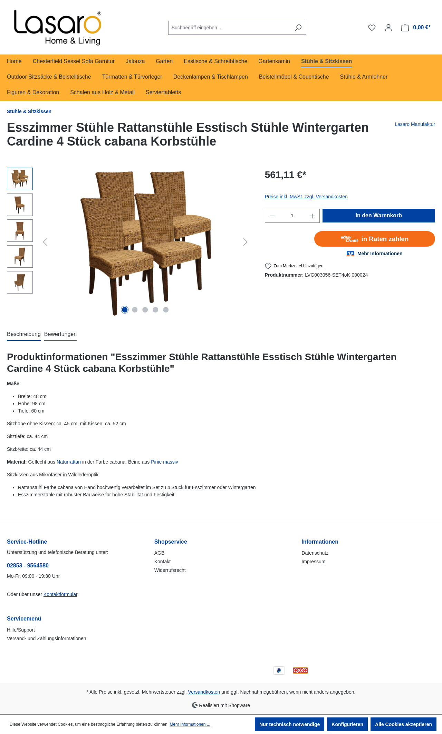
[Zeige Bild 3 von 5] (145, 310)
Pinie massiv (164, 462)
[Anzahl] (292, 216)
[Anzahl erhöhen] (312, 216)
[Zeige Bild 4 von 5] (155, 310)
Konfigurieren (347, 724)
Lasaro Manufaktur (415, 124)
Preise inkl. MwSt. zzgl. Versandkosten (306, 196)
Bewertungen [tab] (60, 334)
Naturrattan (69, 462)
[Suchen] (298, 28)
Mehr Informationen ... (190, 724)
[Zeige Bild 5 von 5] (166, 310)
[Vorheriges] (45, 242)
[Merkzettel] (372, 27)
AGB (159, 553)
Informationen (319, 542)
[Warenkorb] (416, 27)
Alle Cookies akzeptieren (403, 724)
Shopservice (170, 542)
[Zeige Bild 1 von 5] (124, 310)
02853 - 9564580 (28, 565)
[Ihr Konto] (388, 27)
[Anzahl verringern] (272, 216)
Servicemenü (24, 619)
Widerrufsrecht (170, 570)
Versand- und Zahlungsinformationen (46, 638)
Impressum (313, 561)
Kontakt (162, 561)
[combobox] (229, 28)
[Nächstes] (245, 242)
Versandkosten (204, 692)
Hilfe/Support (21, 630)
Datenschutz (314, 553)
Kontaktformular (60, 594)
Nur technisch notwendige (289, 724)
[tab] (24, 334)
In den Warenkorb (379, 215)
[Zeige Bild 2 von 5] (135, 310)
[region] (129, 242)
